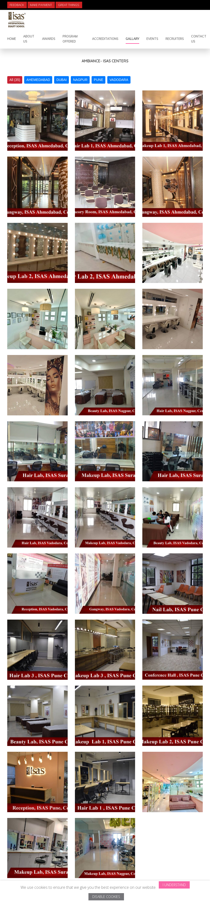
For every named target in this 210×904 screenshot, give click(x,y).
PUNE (98, 80)
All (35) (14, 80)
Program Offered (70, 38)
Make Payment (41, 5)
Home (11, 39)
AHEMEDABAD (38, 80)
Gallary (132, 39)
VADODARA (118, 80)
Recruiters (175, 39)
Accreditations (105, 39)
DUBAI (61, 80)
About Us (28, 38)
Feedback (17, 5)
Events (152, 39)
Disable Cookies (106, 896)
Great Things (68, 5)
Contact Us (198, 38)
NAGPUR (80, 80)
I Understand (174, 884)
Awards (48, 39)
